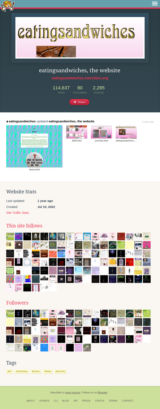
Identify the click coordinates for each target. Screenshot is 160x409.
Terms (113, 400)
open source (72, 392)
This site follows (24, 225)
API (76, 400)
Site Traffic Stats (17, 212)
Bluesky (103, 392)
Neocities (56, 392)
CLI (56, 400)
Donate (44, 400)
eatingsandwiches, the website (71, 121)
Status (99, 400)
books (36, 371)
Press (86, 400)
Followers (17, 303)
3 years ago (148, 121)
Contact (128, 400)
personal (22, 371)
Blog (65, 400)
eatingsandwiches (21, 121)
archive (60, 371)
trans (47, 371)
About (30, 400)
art (9, 371)
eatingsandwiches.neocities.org (80, 78)
